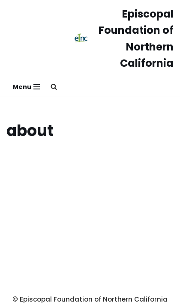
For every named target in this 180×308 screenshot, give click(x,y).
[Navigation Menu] (26, 87)
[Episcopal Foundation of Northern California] (124, 39)
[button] (54, 86)
